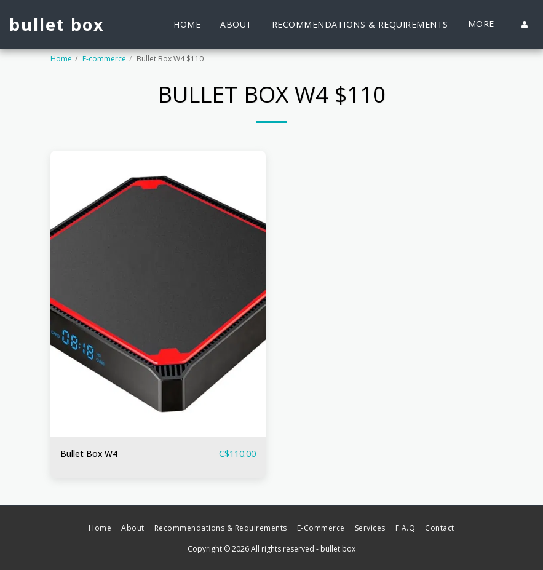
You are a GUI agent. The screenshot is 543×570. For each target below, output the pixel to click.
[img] (158, 294)
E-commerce (104, 58)
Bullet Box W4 (90, 454)
